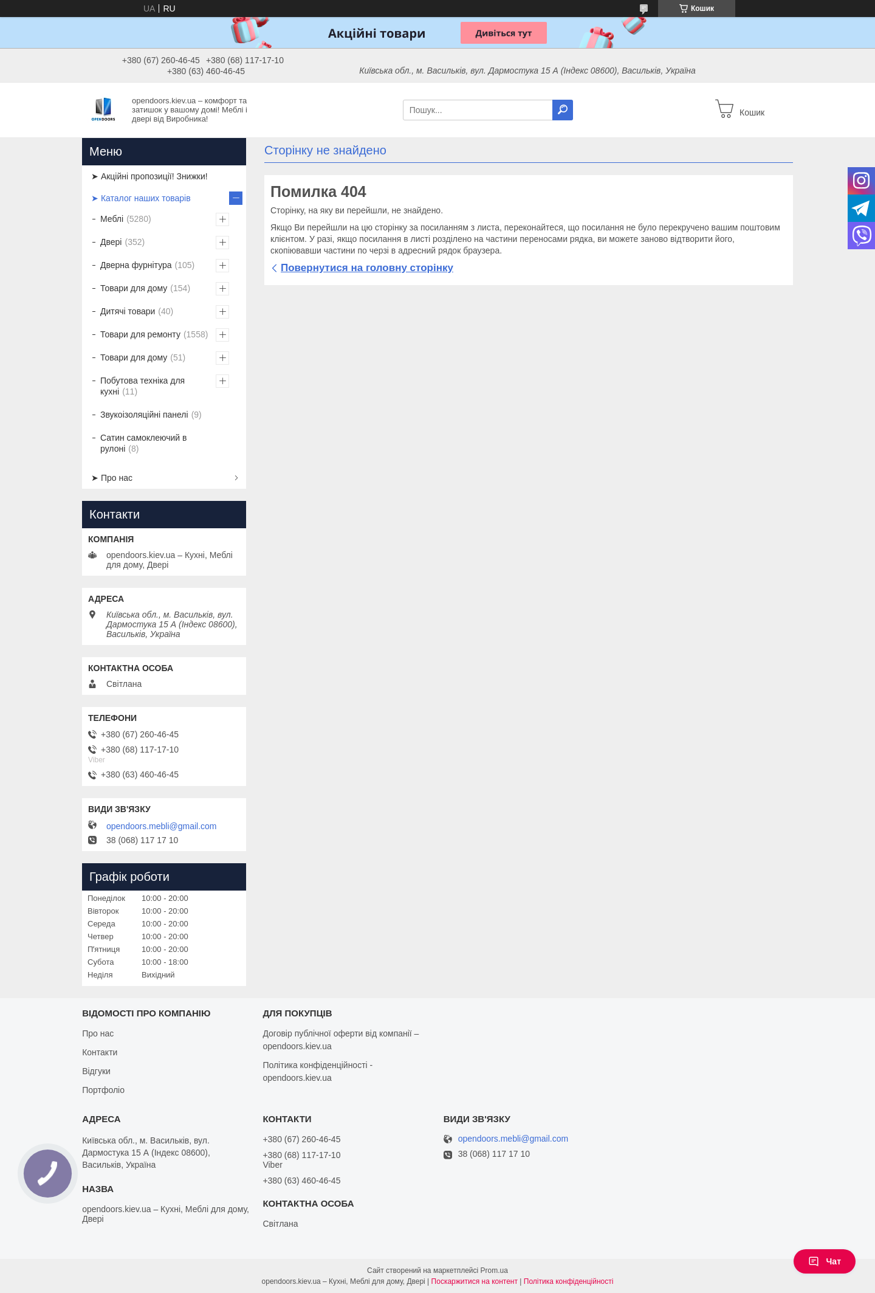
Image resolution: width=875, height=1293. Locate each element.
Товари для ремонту (140, 334)
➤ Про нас (111, 478)
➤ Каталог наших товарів (141, 198)
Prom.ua (494, 1270)
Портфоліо (103, 1090)
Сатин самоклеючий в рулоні (143, 443)
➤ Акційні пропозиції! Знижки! (149, 176)
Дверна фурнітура (136, 265)
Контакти (99, 1052)
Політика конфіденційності (569, 1281)
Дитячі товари (127, 311)
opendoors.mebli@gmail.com (161, 826)
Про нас (98, 1033)
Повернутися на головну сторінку (367, 268)
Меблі (111, 219)
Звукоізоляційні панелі (144, 414)
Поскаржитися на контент (474, 1281)
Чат (824, 1261)
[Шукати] (562, 110)
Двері (111, 242)
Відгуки (96, 1071)
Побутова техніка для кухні (142, 386)
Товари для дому (133, 288)
